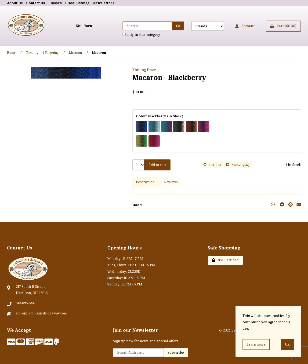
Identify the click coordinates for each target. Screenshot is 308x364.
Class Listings (77, 3)
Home (11, 53)
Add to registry (238, 165)
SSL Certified (225, 260)
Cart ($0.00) (283, 26)
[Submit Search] (178, 26)
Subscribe (176, 352)
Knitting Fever (144, 70)
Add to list (212, 165)
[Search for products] (148, 26)
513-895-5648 (26, 303)
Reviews (171, 182)
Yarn (88, 26)
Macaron (75, 53)
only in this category (141, 34)
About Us (15, 3)
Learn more (256, 344)
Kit (78, 26)
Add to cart (157, 165)
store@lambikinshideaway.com (41, 313)
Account (244, 26)
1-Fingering (51, 53)
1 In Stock (292, 165)
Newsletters (103, 3)
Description (145, 182)
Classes (55, 3)
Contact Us (35, 3)
